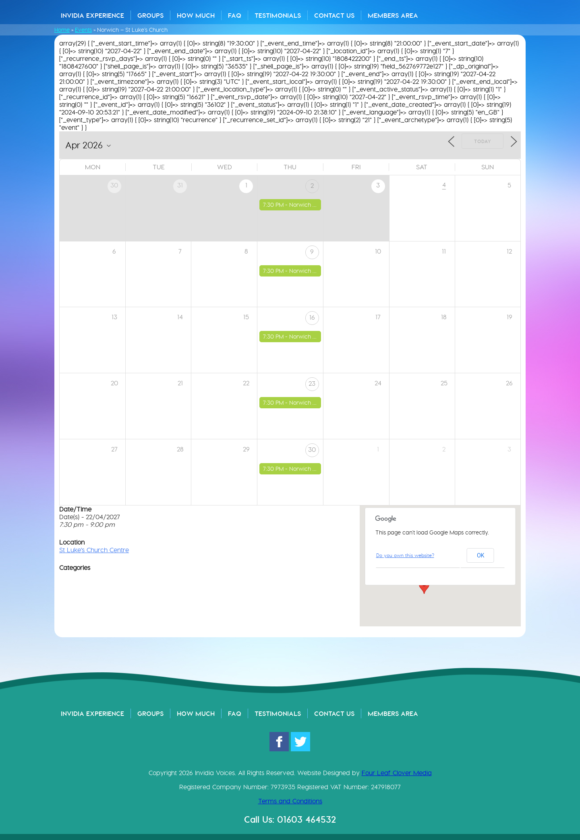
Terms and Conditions (290, 801)
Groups (150, 15)
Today (482, 141)
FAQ (234, 15)
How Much (196, 15)
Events (83, 30)
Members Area (393, 15)
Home (62, 30)
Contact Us (334, 15)
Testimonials (278, 15)
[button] (424, 586)
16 (312, 317)
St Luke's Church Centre (94, 550)
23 (312, 383)
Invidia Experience (92, 15)
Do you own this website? (405, 555)
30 (312, 449)
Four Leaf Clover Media (397, 773)
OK (480, 555)
